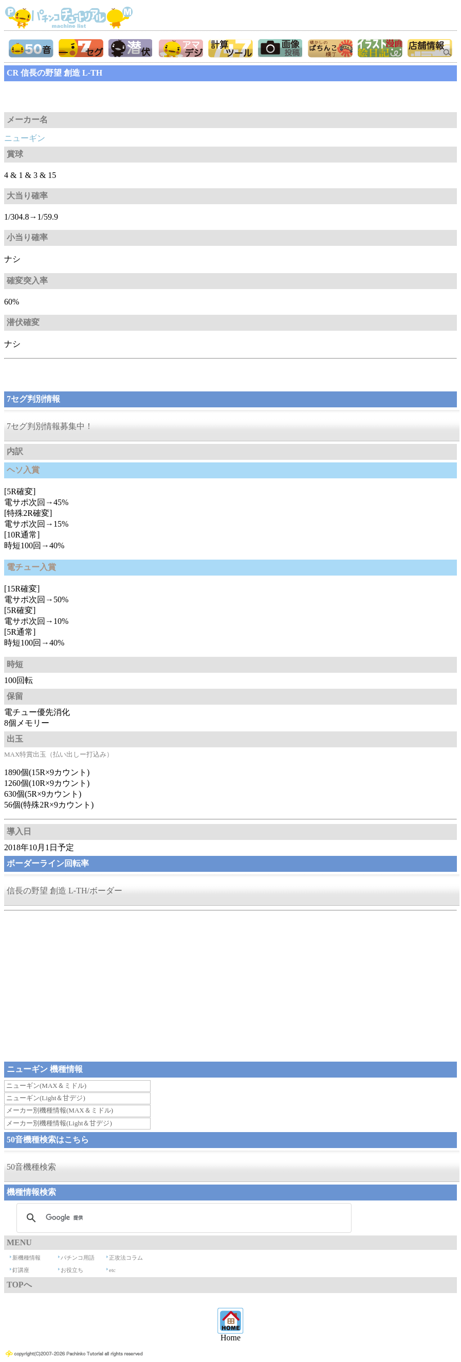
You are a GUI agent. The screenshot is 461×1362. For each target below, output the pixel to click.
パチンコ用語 (78, 1258)
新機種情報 (26, 1258)
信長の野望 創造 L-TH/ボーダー (64, 890)
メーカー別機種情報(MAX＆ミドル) (59, 1110)
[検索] (182, 1218)
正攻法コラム (126, 1258)
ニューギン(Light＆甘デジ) (45, 1098)
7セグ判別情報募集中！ (50, 426)
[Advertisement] (86, 97)
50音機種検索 (31, 1166)
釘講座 (20, 1270)
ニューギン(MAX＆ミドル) (46, 1085)
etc (112, 1270)
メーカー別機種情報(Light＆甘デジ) (59, 1123)
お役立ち (72, 1270)
